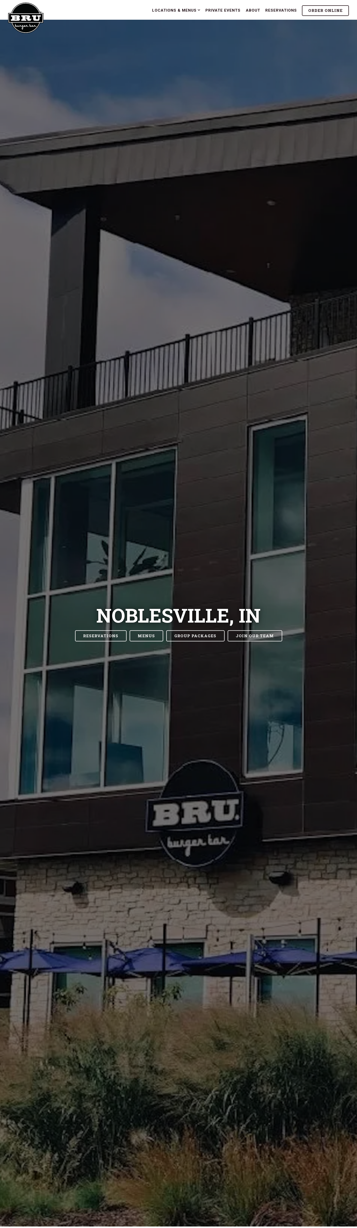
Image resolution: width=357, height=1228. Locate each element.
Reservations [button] (281, 10)
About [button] (253, 10)
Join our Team (254, 635)
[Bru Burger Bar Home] (25, 17)
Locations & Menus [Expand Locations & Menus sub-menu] (176, 10)
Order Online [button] (325, 10)
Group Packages (195, 635)
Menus (146, 635)
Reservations (101, 635)
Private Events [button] (223, 10)
